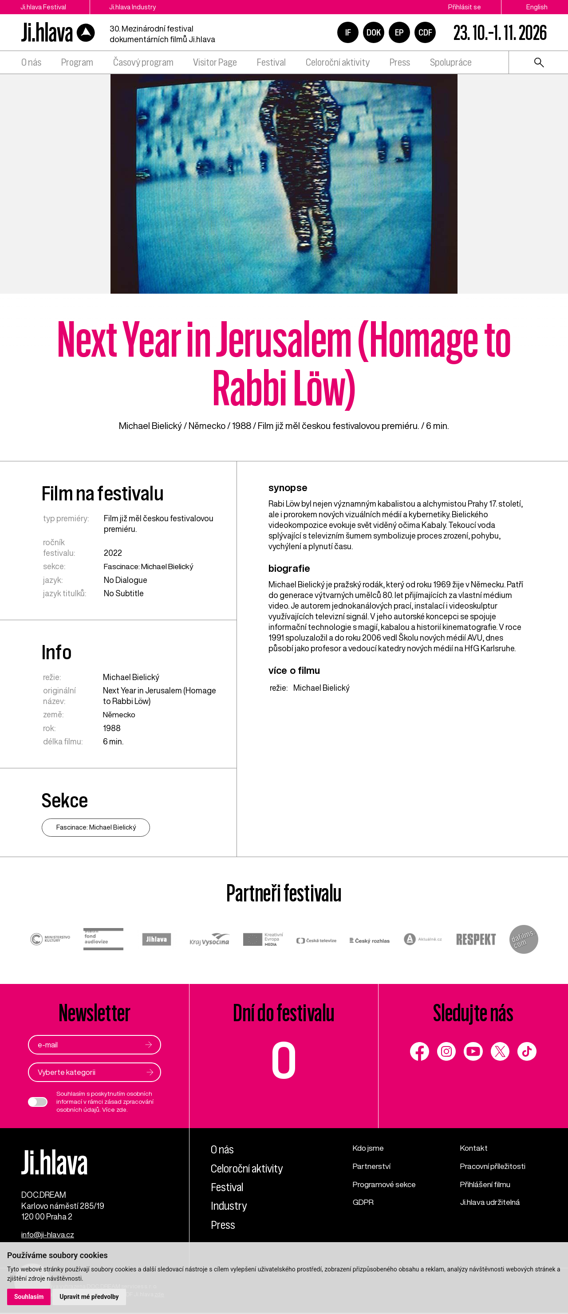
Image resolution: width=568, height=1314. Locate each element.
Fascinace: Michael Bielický (152, 566)
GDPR (363, 1200)
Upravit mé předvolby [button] (89, 1296)
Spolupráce (451, 62)
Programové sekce (385, 1183)
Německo (207, 425)
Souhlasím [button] (29, 1296)
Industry (229, 1206)
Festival (271, 62)
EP (399, 32)
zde (121, 1109)
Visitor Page (215, 62)
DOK (374, 32)
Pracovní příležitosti (495, 1165)
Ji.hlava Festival (43, 7)
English (537, 7)
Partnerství (372, 1165)
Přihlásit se (464, 7)
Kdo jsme (369, 1147)
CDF (425, 32)
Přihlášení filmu (486, 1183)
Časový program (143, 62)
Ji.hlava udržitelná (492, 1200)
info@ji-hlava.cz (49, 1236)
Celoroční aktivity (338, 62)
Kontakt (474, 1147)
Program (77, 62)
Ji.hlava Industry (134, 7)
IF (348, 32)
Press (400, 62)
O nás (31, 62)
